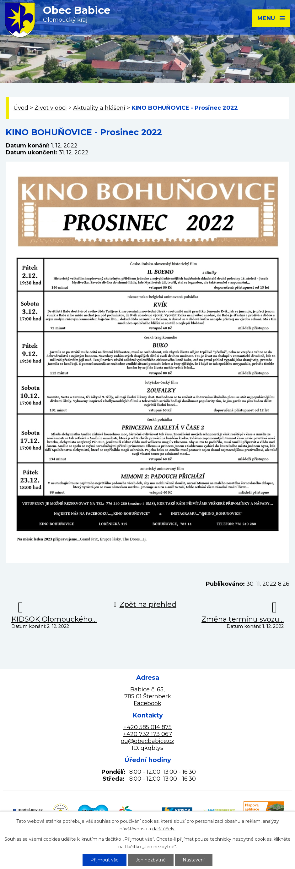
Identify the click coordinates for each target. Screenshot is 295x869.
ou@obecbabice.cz (147, 741)
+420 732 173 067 (147, 734)
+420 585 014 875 (147, 727)
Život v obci (51, 107)
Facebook (147, 703)
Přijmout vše (104, 860)
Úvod (20, 107)
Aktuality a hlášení (99, 107)
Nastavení (194, 860)
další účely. (163, 829)
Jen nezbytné (151, 860)
